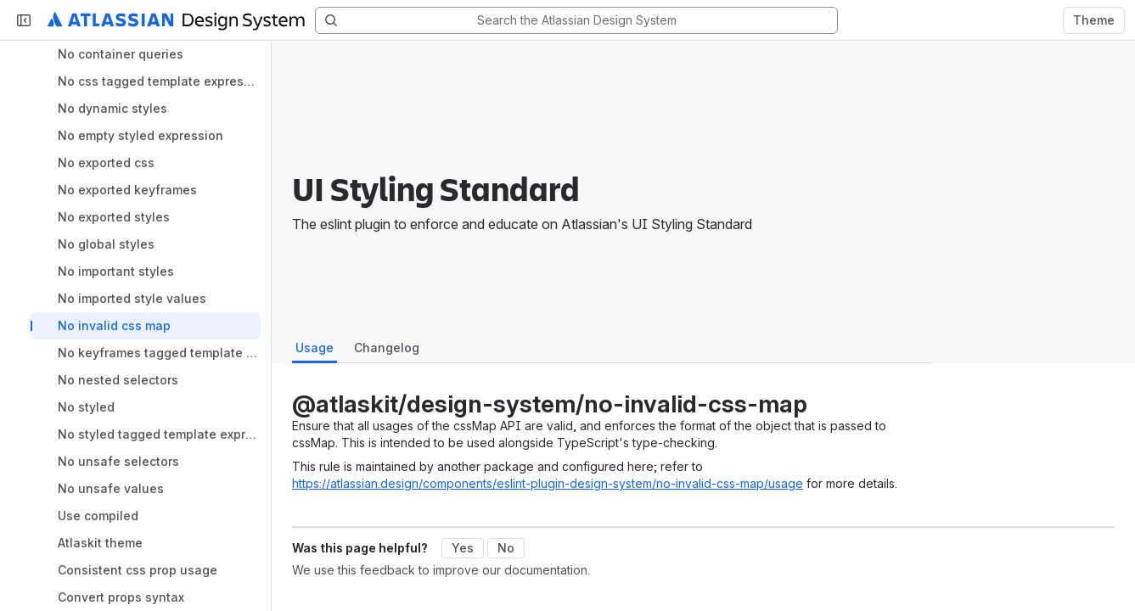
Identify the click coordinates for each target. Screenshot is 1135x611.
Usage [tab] (314, 347)
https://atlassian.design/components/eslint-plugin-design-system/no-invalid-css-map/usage (547, 483)
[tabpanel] (608, 444)
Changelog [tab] (386, 347)
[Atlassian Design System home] (176, 20)
